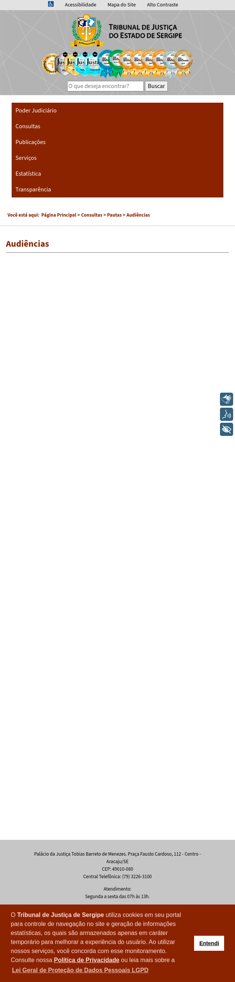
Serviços (25, 158)
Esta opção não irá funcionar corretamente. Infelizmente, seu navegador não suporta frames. (117, 548)
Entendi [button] (209, 943)
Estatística (28, 174)
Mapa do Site (121, 5)
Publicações (30, 142)
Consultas (27, 126)
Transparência (33, 189)
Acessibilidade (80, 5)
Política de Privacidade (86, 960)
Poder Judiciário (36, 110)
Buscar (156, 86)
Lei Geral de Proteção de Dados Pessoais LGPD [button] (80, 970)
